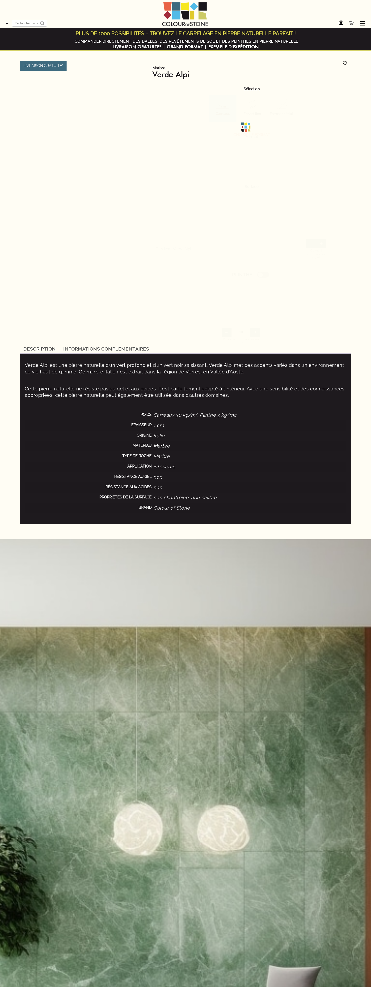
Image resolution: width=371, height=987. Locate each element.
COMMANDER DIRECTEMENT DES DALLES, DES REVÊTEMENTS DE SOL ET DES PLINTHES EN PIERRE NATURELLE (186, 41)
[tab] (39, 349)
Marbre (158, 68)
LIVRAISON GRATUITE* (136, 47)
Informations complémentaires (106, 348)
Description (39, 348)
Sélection (252, 89)
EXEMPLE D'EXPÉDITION (233, 47)
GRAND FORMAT (185, 47)
